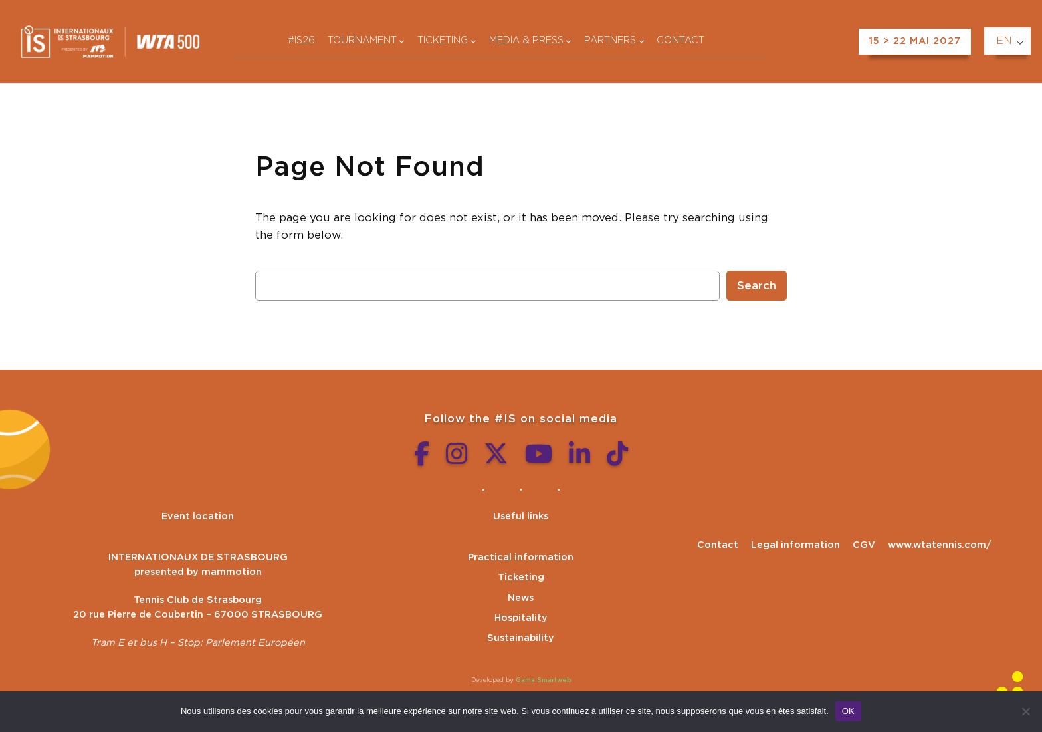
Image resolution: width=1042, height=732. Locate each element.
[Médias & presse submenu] (569, 41)
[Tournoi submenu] (402, 41)
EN (1004, 40)
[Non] (1025, 711)
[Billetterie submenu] (473, 41)
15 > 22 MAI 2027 (915, 41)
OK (848, 711)
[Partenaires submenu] (642, 41)
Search (756, 286)
